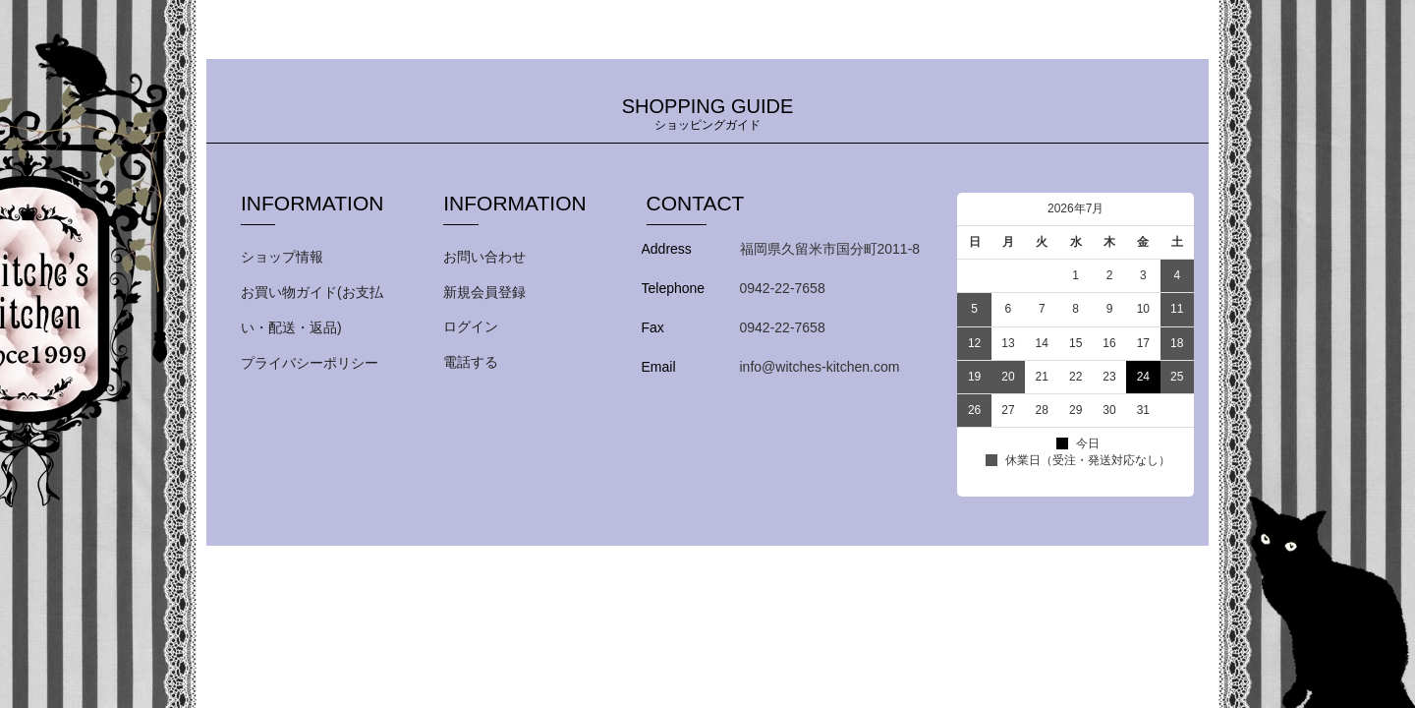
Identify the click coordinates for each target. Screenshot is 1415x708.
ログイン (470, 326)
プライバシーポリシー (309, 363)
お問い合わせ (484, 257)
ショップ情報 (282, 257)
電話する (470, 362)
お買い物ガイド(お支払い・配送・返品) (312, 310)
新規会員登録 (484, 292)
